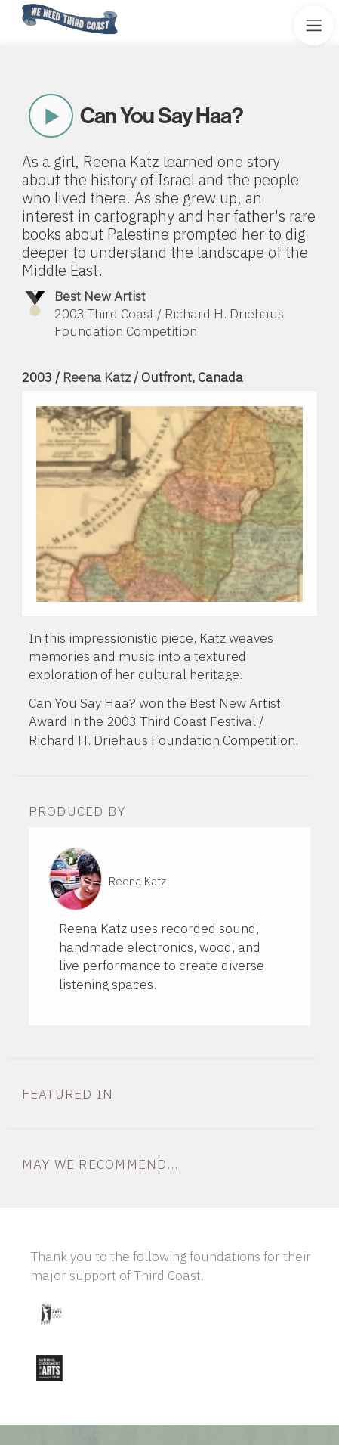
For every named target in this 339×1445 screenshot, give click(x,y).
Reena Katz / (102, 377)
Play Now (51, 115)
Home (17, 5)
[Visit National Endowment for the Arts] (49, 1384)
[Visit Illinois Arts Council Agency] (50, 1330)
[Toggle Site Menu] (314, 25)
